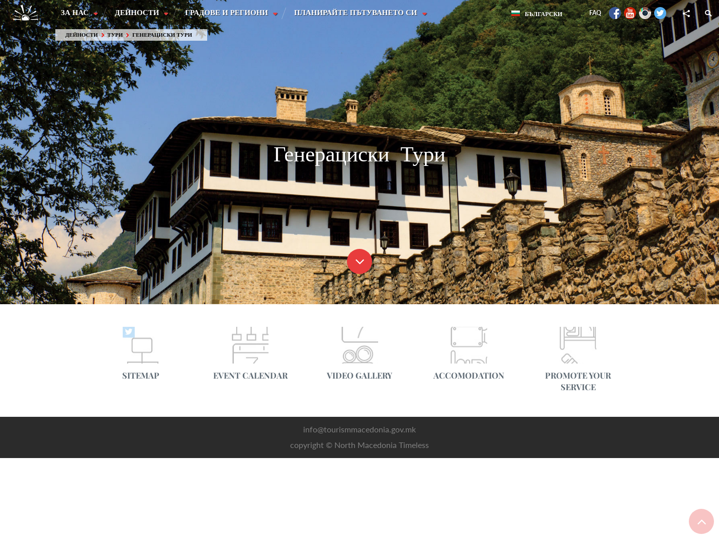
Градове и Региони (228, 12)
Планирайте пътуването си (358, 12)
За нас (75, 12)
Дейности (138, 12)
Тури (115, 35)
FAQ (595, 13)
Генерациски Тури (162, 35)
